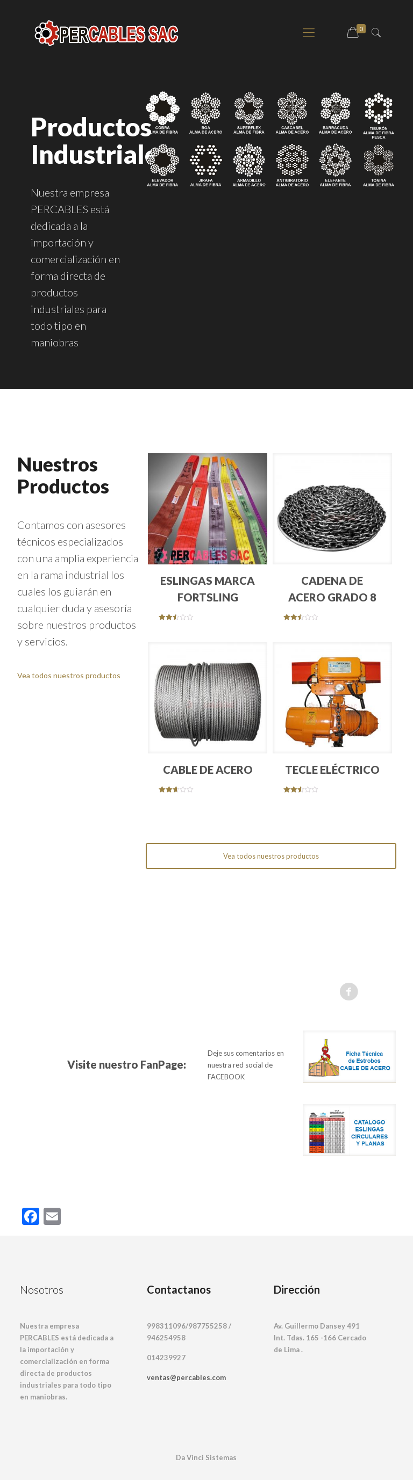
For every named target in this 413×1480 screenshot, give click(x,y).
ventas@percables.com (186, 1377)
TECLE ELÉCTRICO (332, 769)
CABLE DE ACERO (208, 769)
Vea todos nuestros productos (70, 675)
